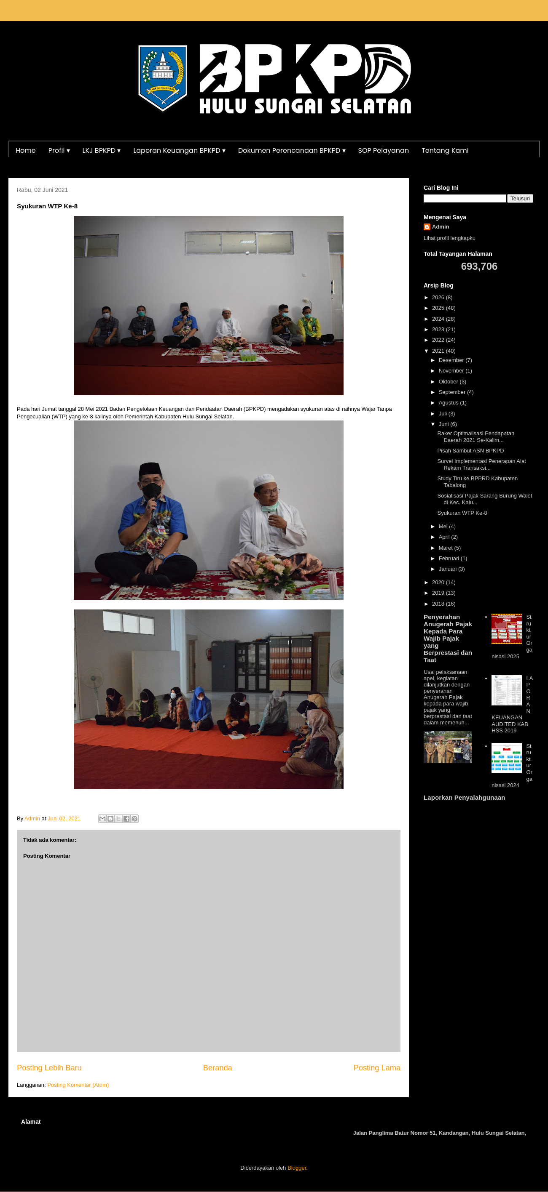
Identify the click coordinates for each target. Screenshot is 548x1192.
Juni (444, 424)
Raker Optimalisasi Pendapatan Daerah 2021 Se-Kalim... (475, 436)
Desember (452, 360)
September (453, 392)
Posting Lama (377, 1068)
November (452, 370)
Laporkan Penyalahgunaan (464, 797)
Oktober (449, 381)
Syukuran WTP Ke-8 (462, 513)
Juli (444, 413)
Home (26, 150)
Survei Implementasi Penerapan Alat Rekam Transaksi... (481, 464)
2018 (439, 604)
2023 (439, 329)
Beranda (217, 1068)
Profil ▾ (59, 150)
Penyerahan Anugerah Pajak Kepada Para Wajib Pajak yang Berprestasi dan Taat (448, 638)
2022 (439, 340)
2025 (439, 308)
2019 (439, 593)
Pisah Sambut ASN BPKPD (470, 450)
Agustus (449, 402)
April (445, 537)
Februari (450, 558)
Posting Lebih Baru (49, 1068)
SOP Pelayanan (383, 150)
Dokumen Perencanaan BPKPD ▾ (292, 150)
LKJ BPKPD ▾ (102, 150)
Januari (448, 569)
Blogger (296, 1168)
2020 (439, 582)
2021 (439, 351)
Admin (440, 227)
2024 (439, 319)
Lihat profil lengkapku (449, 238)
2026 (439, 297)
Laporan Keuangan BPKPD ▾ (179, 150)
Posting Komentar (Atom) (78, 1085)
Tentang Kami (445, 150)
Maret (446, 548)
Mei (444, 526)
